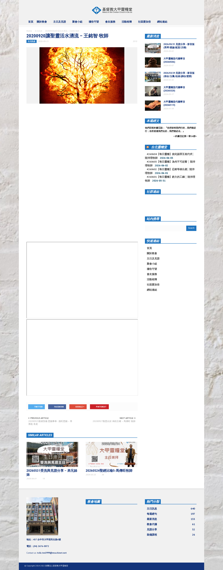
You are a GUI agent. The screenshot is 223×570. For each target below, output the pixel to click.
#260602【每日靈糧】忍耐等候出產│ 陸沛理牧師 (169, 171)
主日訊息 (38, 31)
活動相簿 (127, 23)
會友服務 (110, 23)
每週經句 (171, 514)
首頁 (30, 21)
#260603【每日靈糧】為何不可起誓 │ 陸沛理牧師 (170, 163)
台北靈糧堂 (159, 147)
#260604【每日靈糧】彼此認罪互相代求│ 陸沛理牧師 (169, 155)
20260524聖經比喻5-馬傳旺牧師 (109, 471)
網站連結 (162, 23)
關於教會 (42, 23)
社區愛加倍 (144, 23)
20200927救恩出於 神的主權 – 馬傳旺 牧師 (114, 421)
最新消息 (153, 36)
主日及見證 (60, 23)
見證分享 (171, 529)
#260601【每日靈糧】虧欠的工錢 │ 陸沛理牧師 (170, 178)
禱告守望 (94, 23)
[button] (193, 21)
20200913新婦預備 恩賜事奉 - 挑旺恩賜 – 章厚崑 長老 (50, 422)
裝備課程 (171, 535)
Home (29, 31)
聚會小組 (77, 23)
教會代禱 (171, 524)
